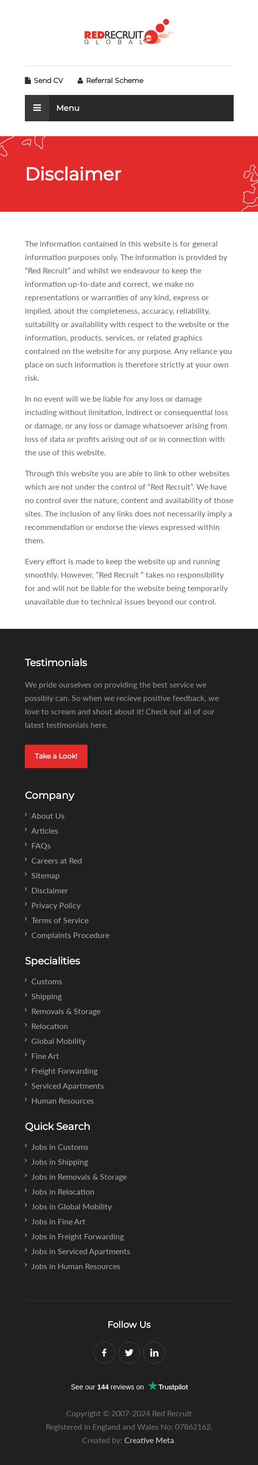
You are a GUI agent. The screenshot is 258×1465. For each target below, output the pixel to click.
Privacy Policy (56, 905)
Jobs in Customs (59, 1146)
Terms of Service (59, 920)
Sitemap (45, 875)
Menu (52, 108)
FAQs (41, 845)
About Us (48, 815)
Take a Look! (56, 756)
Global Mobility (58, 1040)
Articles (44, 830)
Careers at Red (56, 860)
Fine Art (45, 1055)
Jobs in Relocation (62, 1191)
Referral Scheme (110, 80)
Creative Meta (149, 1440)
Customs (46, 981)
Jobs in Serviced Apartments (80, 1251)
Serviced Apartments (67, 1085)
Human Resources (62, 1100)
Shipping (46, 996)
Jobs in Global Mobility (71, 1206)
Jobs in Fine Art (58, 1221)
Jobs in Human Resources (75, 1266)
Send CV (44, 80)
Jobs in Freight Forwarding (77, 1236)
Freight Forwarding (64, 1070)
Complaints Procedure (70, 935)
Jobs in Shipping (59, 1161)
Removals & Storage (65, 1011)
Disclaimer (49, 890)
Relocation (49, 1026)
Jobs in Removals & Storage (79, 1176)
